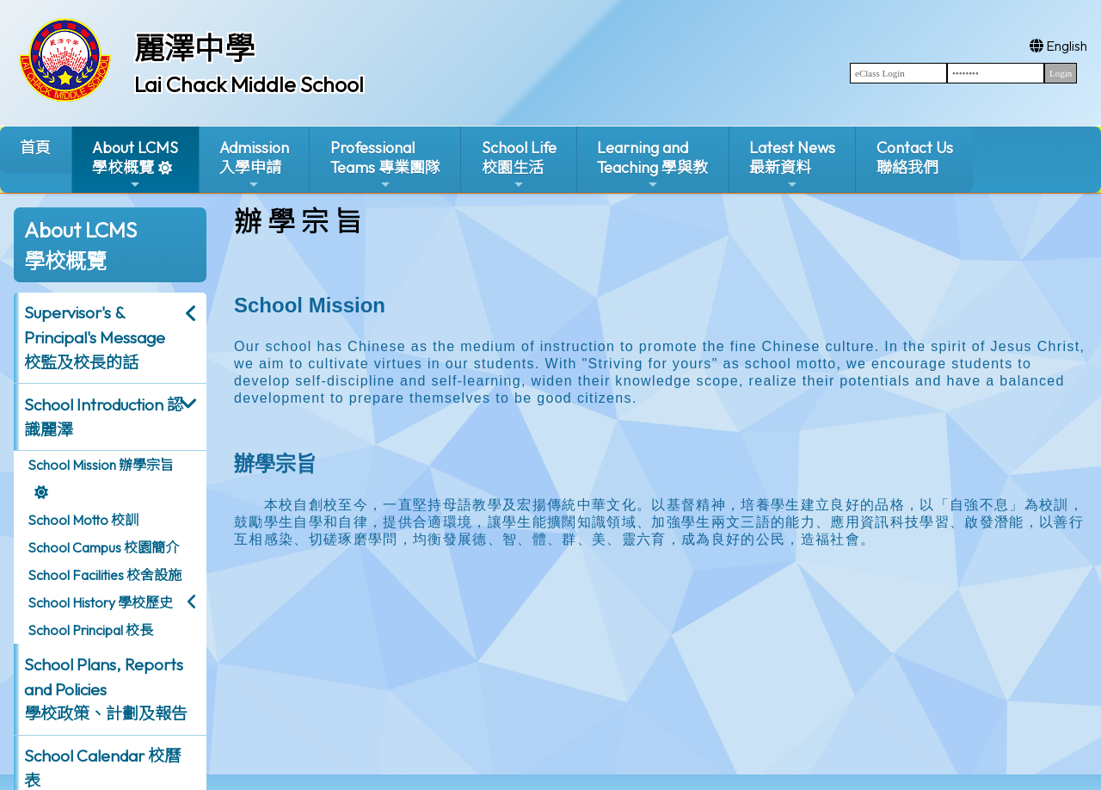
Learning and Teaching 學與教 (652, 165)
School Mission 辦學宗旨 (101, 464)
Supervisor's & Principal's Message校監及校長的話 (94, 337)
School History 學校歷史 (100, 602)
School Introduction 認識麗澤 (103, 417)
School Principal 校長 (90, 630)
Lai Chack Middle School (249, 84)
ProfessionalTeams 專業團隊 (385, 165)
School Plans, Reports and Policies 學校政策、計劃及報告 (106, 689)
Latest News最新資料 (792, 165)
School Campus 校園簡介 (103, 547)
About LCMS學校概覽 (135, 165)
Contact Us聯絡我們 (914, 157)
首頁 (35, 147)
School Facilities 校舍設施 (104, 574)
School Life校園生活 (519, 165)
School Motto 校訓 (83, 519)
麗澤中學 (194, 48)
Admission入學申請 (254, 165)
